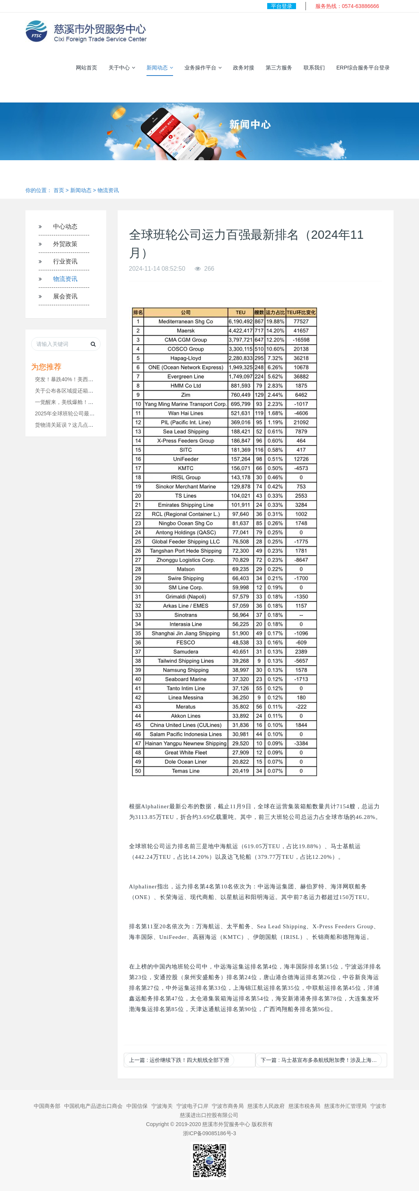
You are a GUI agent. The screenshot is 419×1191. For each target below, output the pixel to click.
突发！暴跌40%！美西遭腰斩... (72, 379)
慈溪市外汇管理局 (345, 1106)
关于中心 (122, 67)
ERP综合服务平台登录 (363, 68)
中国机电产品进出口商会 (93, 1106)
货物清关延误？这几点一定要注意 (75, 425)
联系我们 (314, 68)
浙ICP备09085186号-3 (209, 1133)
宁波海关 (162, 1106)
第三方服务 (279, 68)
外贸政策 (65, 244)
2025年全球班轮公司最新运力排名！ (78, 413)
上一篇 (179, 1060)
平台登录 (281, 6)
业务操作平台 (203, 67)
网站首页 (86, 68)
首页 (59, 190)
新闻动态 (159, 67)
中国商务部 (47, 1106)
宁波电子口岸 (192, 1106)
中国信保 (137, 1106)
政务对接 (243, 68)
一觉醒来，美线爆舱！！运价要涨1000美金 (86, 402)
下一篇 (321, 1060)
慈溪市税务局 (304, 1106)
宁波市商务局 (228, 1106)
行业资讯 (65, 261)
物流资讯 (108, 190)
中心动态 (65, 226)
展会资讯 (65, 296)
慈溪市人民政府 (266, 1106)
